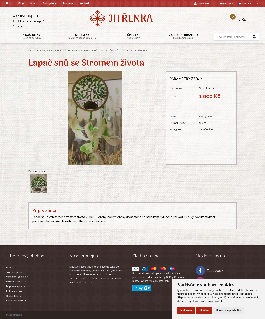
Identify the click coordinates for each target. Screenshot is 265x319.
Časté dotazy (13, 296)
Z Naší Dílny (31, 36)
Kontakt (84, 3)
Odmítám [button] (204, 310)
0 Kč (242, 19)
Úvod (9, 3)
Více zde (87, 282)
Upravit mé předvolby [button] (228, 310)
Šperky (133, 36)
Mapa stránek (14, 314)
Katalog (41, 50)
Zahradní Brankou (183, 36)
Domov (76, 50)
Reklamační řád (15, 291)
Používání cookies (16, 300)
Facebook (209, 270)
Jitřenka (130, 19)
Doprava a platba (15, 286)
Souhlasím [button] (186, 310)
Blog (21, 3)
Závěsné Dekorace (119, 50)
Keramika (82, 36)
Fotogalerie (50, 3)
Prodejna (68, 3)
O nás (33, 3)
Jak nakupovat (14, 272)
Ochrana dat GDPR (16, 281)
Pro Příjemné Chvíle (94, 50)
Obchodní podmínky (17, 276)
